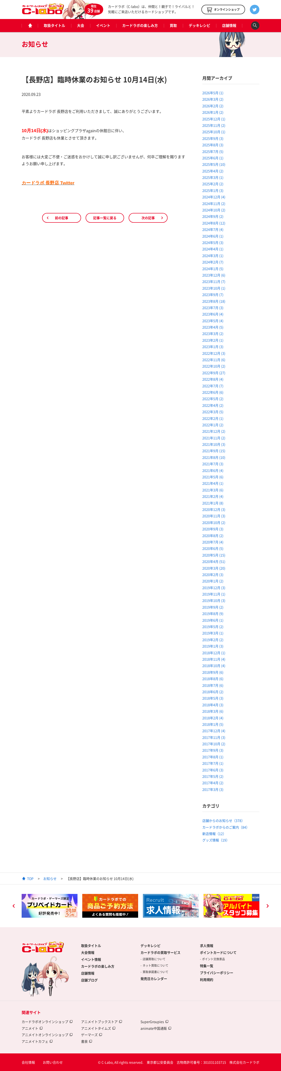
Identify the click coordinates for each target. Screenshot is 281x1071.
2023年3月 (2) (212, 333)
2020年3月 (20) (213, 568)
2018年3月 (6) (212, 711)
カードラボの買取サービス (160, 952)
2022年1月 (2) (212, 424)
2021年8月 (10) (213, 457)
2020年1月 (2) (212, 581)
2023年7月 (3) (212, 307)
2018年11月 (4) (213, 659)
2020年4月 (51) (213, 561)
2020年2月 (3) (212, 574)
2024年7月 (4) (212, 229)
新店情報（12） (214, 833)
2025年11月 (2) (213, 125)
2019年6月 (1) (212, 620)
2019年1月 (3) (212, 646)
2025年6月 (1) (212, 157)
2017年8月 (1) (212, 756)
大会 (80, 25)
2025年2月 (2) (212, 183)
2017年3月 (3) (212, 789)
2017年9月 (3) (212, 750)
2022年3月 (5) (212, 411)
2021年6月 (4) (212, 470)
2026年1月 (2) (212, 112)
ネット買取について (155, 965)
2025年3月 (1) (212, 177)
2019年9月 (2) (212, 607)
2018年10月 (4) (213, 665)
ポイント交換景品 (213, 959)
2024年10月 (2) (213, 209)
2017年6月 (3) (212, 769)
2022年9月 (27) (213, 372)
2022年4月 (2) (212, 405)
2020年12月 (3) (213, 509)
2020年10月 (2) (213, 522)
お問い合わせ (53, 1062)
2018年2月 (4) (212, 717)
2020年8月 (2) (212, 535)
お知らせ (50, 878)
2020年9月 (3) (212, 528)
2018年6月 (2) (212, 691)
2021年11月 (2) (213, 437)
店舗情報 (229, 25)
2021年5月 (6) (212, 476)
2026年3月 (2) (212, 99)
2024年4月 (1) (212, 248)
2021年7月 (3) (212, 463)
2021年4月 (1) (212, 483)
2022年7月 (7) (212, 385)
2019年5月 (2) (212, 626)
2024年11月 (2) (213, 203)
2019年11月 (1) (213, 594)
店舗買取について (154, 959)
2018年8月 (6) (212, 678)
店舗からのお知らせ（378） (223, 820)
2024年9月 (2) (212, 216)
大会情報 (87, 952)
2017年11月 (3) (213, 737)
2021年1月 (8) (212, 503)
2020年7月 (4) (212, 542)
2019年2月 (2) (212, 639)
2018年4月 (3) (212, 704)
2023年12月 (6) (213, 275)
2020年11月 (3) (213, 515)
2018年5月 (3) (212, 698)
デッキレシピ (199, 25)
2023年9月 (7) (212, 294)
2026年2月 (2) (212, 105)
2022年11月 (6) (213, 359)
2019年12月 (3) (213, 587)
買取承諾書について (155, 972)
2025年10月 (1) (213, 131)
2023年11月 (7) (213, 281)
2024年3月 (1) (212, 255)
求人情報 (206, 945)
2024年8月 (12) (213, 223)
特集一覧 (206, 965)
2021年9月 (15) (213, 450)
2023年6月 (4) (212, 314)
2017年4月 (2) (212, 782)
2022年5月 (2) (212, 398)
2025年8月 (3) (212, 144)
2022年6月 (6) (212, 392)
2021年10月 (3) (213, 444)
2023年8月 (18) (213, 301)
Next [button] (267, 906)
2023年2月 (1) (212, 340)
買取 (173, 25)
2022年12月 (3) (213, 353)
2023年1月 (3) (212, 346)
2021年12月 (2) (213, 431)
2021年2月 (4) (212, 496)
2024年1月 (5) (212, 268)
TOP (30, 878)
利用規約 (206, 979)
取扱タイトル (54, 25)
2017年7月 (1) (212, 763)
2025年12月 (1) (213, 118)
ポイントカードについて (218, 952)
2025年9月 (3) (212, 138)
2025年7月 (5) (212, 151)
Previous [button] (13, 906)
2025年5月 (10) (213, 164)
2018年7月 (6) (212, 685)
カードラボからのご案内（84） (225, 827)
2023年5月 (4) (212, 320)
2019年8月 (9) (212, 613)
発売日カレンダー (153, 978)
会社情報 (28, 1062)
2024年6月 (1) (212, 236)
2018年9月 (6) (212, 672)
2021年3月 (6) (212, 489)
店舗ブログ (89, 980)
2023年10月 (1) (213, 288)
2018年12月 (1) (213, 652)
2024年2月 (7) (212, 262)
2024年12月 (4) (213, 196)
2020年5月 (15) (213, 555)
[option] (50, 906)
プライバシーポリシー (216, 972)
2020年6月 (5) (212, 548)
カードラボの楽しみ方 (140, 25)
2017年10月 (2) (213, 743)
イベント (103, 25)
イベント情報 (91, 959)
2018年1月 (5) (212, 724)
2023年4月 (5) (212, 327)
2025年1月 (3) (212, 190)
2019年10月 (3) (213, 600)
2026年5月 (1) (212, 92)
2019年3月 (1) (212, 633)
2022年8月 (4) (212, 379)
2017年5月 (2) (212, 776)
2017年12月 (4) (213, 730)
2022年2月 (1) (212, 418)
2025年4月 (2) (212, 171)
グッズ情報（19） (215, 840)
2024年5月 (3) (212, 242)
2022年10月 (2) (213, 366)
